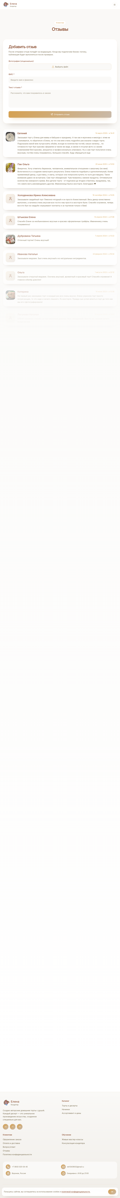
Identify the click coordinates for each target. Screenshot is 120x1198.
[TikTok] (12, 1127)
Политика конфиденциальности (17, 1154)
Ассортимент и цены (71, 1113)
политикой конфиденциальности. (75, 1192)
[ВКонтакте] (5, 1127)
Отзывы (6, 1151)
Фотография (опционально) (21, 61)
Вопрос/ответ (9, 1147)
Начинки (66, 1109)
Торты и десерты (70, 1105)
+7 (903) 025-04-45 (20, 1167)
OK (112, 1192)
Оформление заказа (12, 1139)
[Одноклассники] (20, 1127)
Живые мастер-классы (72, 1139)
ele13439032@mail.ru (75, 1167)
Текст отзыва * (15, 87)
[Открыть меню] (114, 4)
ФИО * (11, 74)
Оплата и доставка (11, 1143)
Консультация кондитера (73, 1143)
